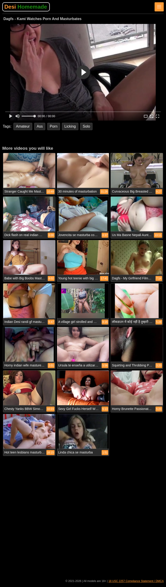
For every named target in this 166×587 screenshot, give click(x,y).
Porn (54, 126)
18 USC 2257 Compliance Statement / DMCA (136, 581)
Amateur (23, 126)
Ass (40, 126)
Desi (25, 7)
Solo (86, 126)
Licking (70, 126)
